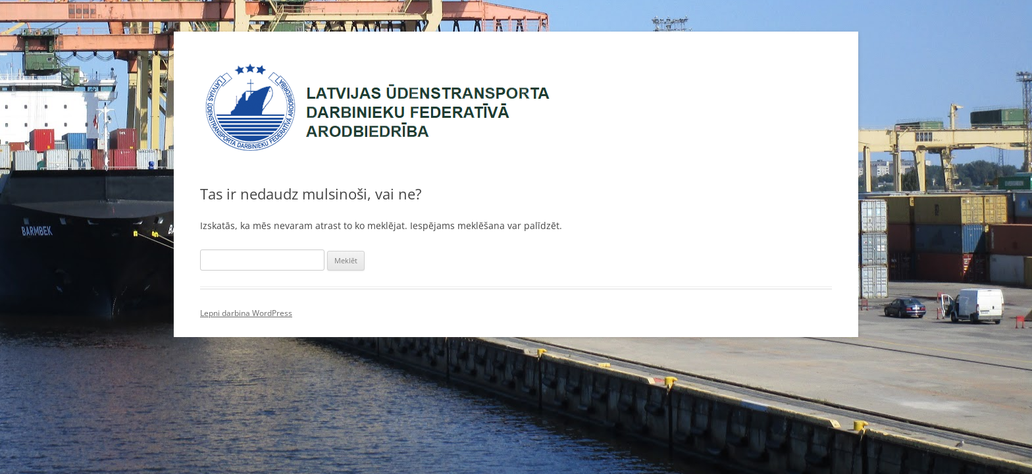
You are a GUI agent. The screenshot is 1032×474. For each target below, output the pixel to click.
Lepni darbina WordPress (246, 313)
